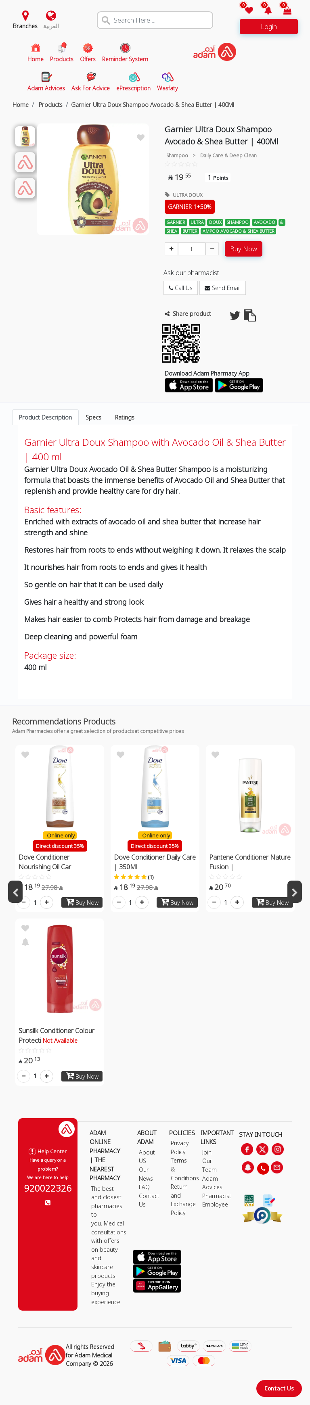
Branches (25, 26)
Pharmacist (216, 1196)
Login (269, 26)
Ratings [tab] (124, 417)
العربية (51, 26)
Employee (215, 1204)
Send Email (223, 288)
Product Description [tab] (45, 417)
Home (21, 105)
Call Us (181, 288)
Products (50, 105)
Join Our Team (209, 1160)
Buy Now (243, 248)
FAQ (144, 1187)
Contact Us (279, 1388)
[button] (263, 11)
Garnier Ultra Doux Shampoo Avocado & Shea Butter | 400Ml (152, 105)
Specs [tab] (93, 417)
